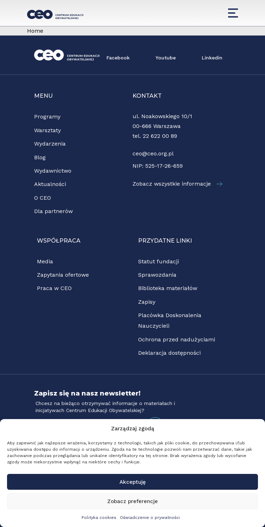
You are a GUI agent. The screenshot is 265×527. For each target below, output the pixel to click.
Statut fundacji (158, 261)
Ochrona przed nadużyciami (176, 339)
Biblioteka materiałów (167, 288)
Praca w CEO (54, 288)
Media (45, 261)
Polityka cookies (99, 517)
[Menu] (233, 13)
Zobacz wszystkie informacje (177, 183)
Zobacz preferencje (132, 501)
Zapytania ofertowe (63, 274)
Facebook (118, 57)
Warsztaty (47, 130)
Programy (47, 116)
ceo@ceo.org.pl (153, 153)
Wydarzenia (50, 143)
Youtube (166, 57)
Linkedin (212, 57)
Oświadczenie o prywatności (150, 517)
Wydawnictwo (52, 170)
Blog (40, 157)
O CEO (42, 197)
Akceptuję (132, 482)
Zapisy (146, 301)
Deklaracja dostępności (169, 352)
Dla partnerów (53, 211)
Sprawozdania (157, 274)
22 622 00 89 (160, 136)
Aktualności (50, 184)
